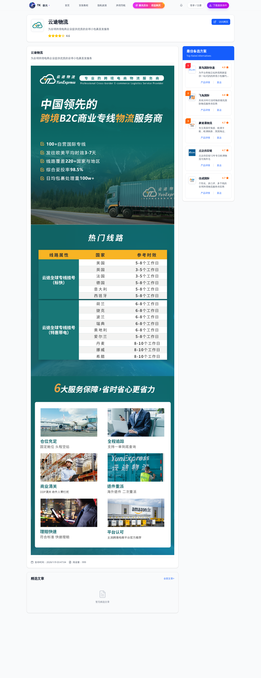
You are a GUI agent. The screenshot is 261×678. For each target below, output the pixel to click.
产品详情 (205, 82)
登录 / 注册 (196, 5)
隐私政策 (102, 5)
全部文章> (169, 578)
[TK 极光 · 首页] (39, 5)
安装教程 (83, 5)
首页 (67, 5)
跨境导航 (121, 5)
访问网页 (221, 21)
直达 (219, 82)
